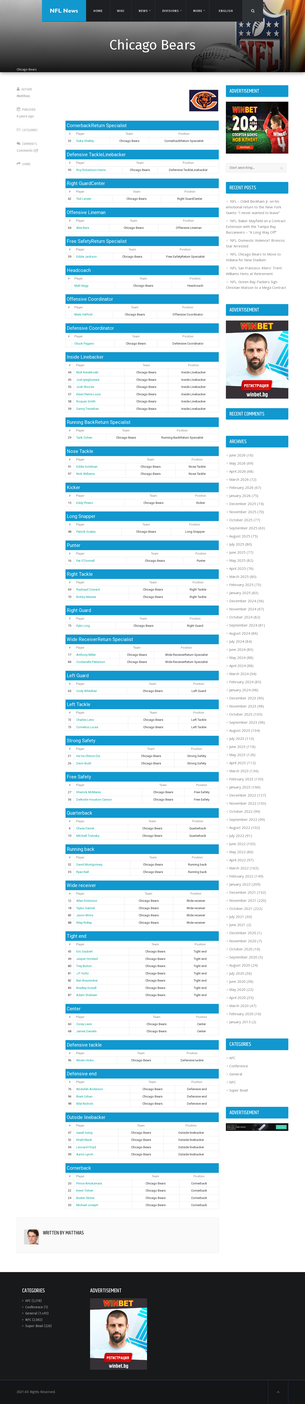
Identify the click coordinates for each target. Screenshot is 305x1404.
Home (97, 10)
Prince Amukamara (89, 1183)
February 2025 (241, 584)
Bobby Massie (86, 597)
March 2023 (239, 770)
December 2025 (242, 503)
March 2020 (239, 1005)
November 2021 (242, 900)
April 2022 (237, 859)
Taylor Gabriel (85, 908)
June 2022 (237, 843)
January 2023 (240, 787)
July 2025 (236, 544)
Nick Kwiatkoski (87, 372)
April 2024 (237, 665)
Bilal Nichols (84, 1103)
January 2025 (240, 592)
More (197, 10)
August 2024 (239, 633)
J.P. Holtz (82, 973)
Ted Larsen (83, 199)
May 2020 (237, 989)
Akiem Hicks (85, 1060)
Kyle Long (83, 625)
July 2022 (236, 835)
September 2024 (243, 625)
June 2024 (237, 649)
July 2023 (236, 738)
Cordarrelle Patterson (90, 662)
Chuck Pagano (84, 343)
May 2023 (237, 754)
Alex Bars (82, 228)
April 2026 (237, 471)
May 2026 (237, 463)
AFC (232, 1057)
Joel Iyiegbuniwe (87, 379)
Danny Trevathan (87, 409)
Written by (63, 1233)
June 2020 (237, 981)
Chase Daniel (85, 828)
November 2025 (242, 511)
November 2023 (242, 706)
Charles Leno (85, 720)
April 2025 (237, 568)
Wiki (120, 10)
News (143, 10)
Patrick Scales (86, 531)
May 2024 (237, 657)
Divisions (170, 10)
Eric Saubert (84, 951)
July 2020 (236, 973)
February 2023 (241, 779)
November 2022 (242, 803)
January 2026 (240, 495)
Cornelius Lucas (87, 727)
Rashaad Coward (88, 589)
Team (129, 133)
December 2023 (242, 698)
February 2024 (241, 681)
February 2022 (241, 876)
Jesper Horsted (87, 959)
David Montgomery (89, 864)
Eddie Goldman (86, 466)
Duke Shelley (85, 141)
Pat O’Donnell (85, 560)
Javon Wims (84, 915)
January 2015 (240, 1021)
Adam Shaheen (86, 995)
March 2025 (239, 576)
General (235, 1074)
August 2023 (239, 730)
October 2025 (241, 519)
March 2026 (239, 479)
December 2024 (242, 600)
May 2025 (237, 560)
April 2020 (237, 997)
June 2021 (237, 924)
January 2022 (240, 884)
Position (183, 133)
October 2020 (241, 949)
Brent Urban (84, 1096)
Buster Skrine (85, 1198)
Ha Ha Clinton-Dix (88, 756)
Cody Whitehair (86, 691)
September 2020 (243, 957)
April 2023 (237, 762)
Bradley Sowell (86, 988)
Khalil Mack (84, 1140)
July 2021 (236, 916)
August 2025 (239, 536)
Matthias (23, 96)
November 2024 (242, 609)
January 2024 (240, 689)
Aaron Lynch (84, 1154)
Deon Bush (83, 763)
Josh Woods (85, 387)
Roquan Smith (86, 401)
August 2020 (239, 965)
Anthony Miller (86, 655)
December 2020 (242, 932)
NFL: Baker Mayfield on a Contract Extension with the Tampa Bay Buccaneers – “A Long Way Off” (256, 226)
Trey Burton (84, 966)
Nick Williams (85, 474)
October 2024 (241, 617)
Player (80, 133)
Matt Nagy (81, 285)
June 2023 (237, 746)
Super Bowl (238, 1090)
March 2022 (239, 868)
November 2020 (242, 940)
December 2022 (242, 795)
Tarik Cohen (84, 437)
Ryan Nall (82, 872)
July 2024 (236, 641)
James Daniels (86, 1031)
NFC (232, 1082)
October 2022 (241, 811)
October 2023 (241, 714)
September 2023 (243, 722)
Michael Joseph (87, 1205)
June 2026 (237, 455)
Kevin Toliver (84, 1190)
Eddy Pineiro (84, 503)
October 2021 (241, 908)
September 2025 (243, 528)
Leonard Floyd (86, 1147)
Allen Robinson (86, 901)
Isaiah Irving (84, 1132)
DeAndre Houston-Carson (94, 799)
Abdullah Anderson (89, 1089)
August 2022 (239, 827)
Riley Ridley (84, 922)
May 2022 (237, 851)
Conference (238, 1065)
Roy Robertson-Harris (91, 170)
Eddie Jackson (86, 256)
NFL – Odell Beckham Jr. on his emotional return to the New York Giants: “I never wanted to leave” (253, 207)
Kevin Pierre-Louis (88, 394)
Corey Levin (84, 1024)
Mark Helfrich (83, 314)
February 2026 (241, 487)
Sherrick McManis (88, 792)
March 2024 (239, 673)
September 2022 (243, 819)
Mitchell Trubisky (87, 835)
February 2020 (241, 1013)
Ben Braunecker (87, 980)
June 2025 (237, 552)
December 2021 (242, 892)
